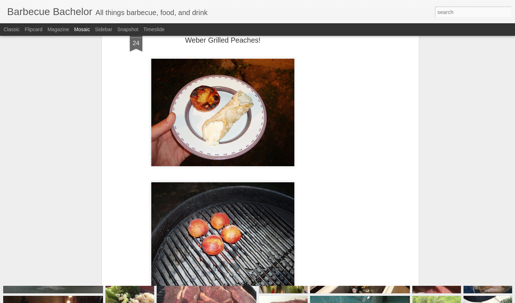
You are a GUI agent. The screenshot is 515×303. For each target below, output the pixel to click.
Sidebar (103, 29)
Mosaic (82, 29)
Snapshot (127, 29)
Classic (12, 29)
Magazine (58, 29)
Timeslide (154, 29)
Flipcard (34, 29)
